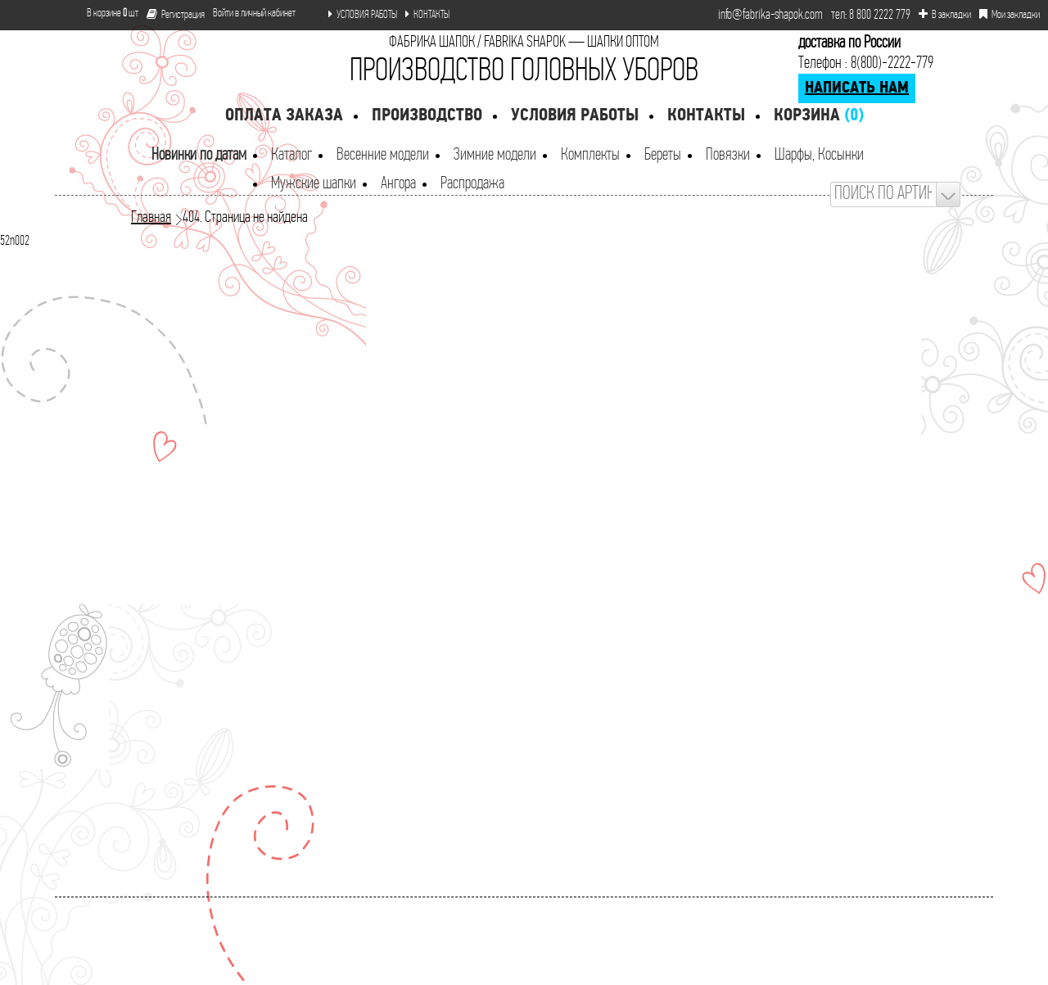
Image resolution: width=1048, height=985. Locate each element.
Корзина (819, 115)
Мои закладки (1009, 14)
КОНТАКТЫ (427, 14)
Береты (662, 155)
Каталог (291, 155)
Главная (151, 218)
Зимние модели (495, 155)
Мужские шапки (313, 183)
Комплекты (590, 155)
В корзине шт (106, 13)
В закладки (945, 14)
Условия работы (575, 115)
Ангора (398, 183)
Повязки (728, 155)
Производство (427, 115)
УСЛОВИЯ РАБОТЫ (362, 14)
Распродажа (472, 183)
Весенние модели (383, 155)
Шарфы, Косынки (819, 155)
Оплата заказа (284, 115)
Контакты (706, 115)
